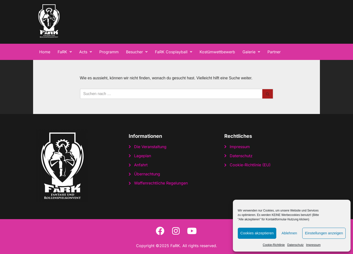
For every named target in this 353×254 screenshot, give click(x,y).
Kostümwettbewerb (217, 51)
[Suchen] (171, 94)
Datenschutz (295, 245)
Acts (85, 51)
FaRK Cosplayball (173, 51)
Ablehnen (289, 233)
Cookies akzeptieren (257, 233)
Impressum (313, 245)
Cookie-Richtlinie (274, 245)
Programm (109, 51)
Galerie (251, 51)
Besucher (137, 51)
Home (44, 51)
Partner (274, 51)
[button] (65, 51)
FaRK (65, 51)
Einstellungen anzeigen (324, 233)
